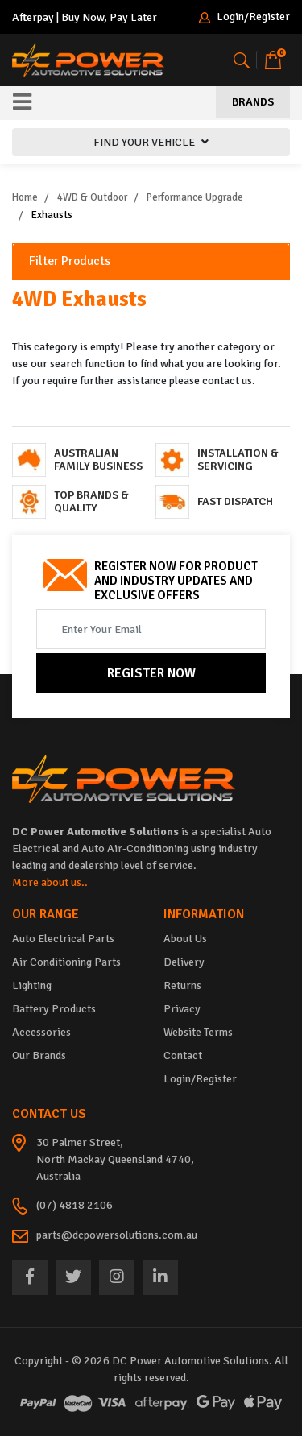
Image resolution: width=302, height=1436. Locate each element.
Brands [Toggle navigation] (253, 102)
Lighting (32, 985)
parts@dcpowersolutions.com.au (116, 1235)
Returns (182, 985)
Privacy (182, 1009)
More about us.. (50, 882)
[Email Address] (151, 629)
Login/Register (244, 17)
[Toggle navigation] (22, 103)
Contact (182, 1055)
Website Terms (198, 1032)
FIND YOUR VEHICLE (151, 142)
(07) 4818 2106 (74, 1205)
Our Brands (39, 1055)
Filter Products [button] (69, 261)
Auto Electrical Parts (63, 939)
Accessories (41, 1032)
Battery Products (54, 1009)
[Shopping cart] (273, 60)
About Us (185, 939)
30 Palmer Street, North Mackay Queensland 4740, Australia (115, 1159)
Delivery (184, 962)
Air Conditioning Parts (66, 962)
